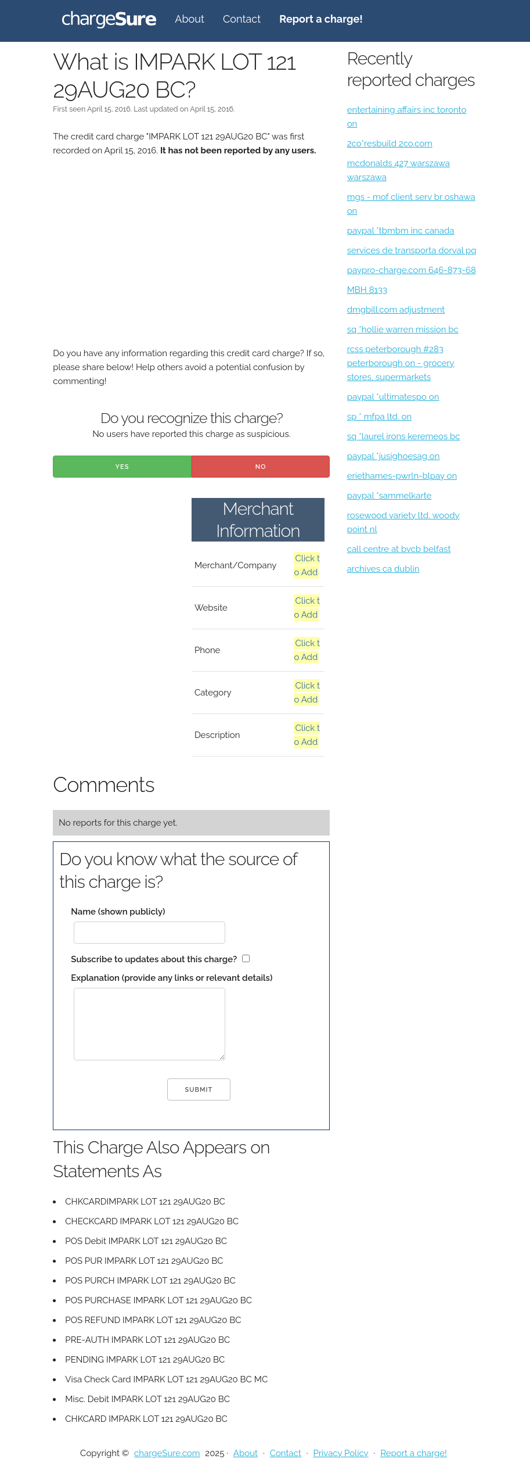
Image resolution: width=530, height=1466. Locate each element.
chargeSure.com (167, 1453)
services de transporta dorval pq (412, 250)
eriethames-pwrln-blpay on (402, 476)
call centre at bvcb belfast (399, 549)
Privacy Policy (340, 1453)
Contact (242, 19)
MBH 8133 (367, 290)
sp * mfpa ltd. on (379, 416)
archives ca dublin (383, 569)
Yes (122, 467)
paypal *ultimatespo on (393, 397)
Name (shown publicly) (118, 911)
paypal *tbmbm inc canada (401, 230)
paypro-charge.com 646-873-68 (411, 270)
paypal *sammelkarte (389, 495)
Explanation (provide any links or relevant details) (171, 978)
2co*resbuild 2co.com (389, 143)
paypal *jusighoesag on (393, 456)
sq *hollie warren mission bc (403, 329)
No (260, 467)
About (189, 19)
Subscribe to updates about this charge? (154, 959)
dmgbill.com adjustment (396, 309)
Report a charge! (413, 1453)
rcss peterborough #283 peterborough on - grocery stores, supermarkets (401, 363)
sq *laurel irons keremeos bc (403, 436)
